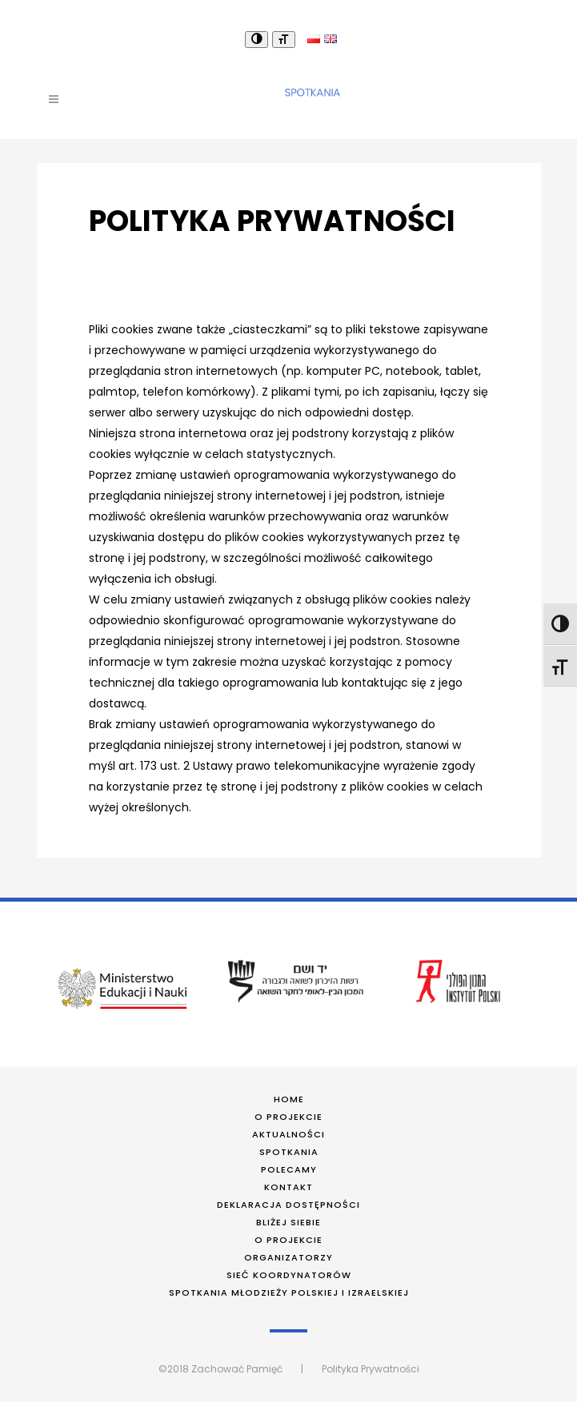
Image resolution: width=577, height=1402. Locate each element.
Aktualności (288, 1134)
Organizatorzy (288, 1257)
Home (289, 1099)
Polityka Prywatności (370, 1369)
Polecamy (289, 1169)
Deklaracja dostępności (288, 1204)
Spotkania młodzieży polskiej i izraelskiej (289, 1292)
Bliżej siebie (288, 1222)
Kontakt (288, 1187)
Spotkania (289, 1151)
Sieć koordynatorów (288, 1275)
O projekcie (288, 1116)
